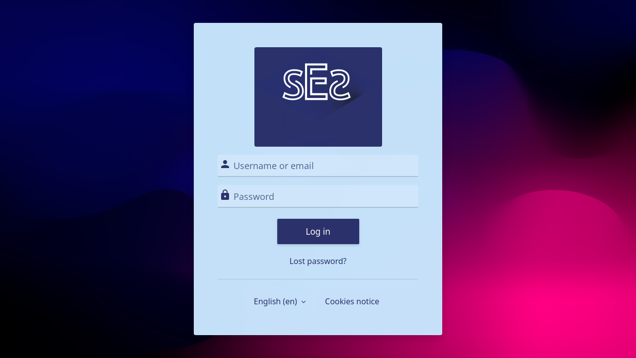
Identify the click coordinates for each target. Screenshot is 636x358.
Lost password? (317, 261)
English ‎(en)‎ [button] (276, 301)
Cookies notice (352, 301)
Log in (318, 231)
